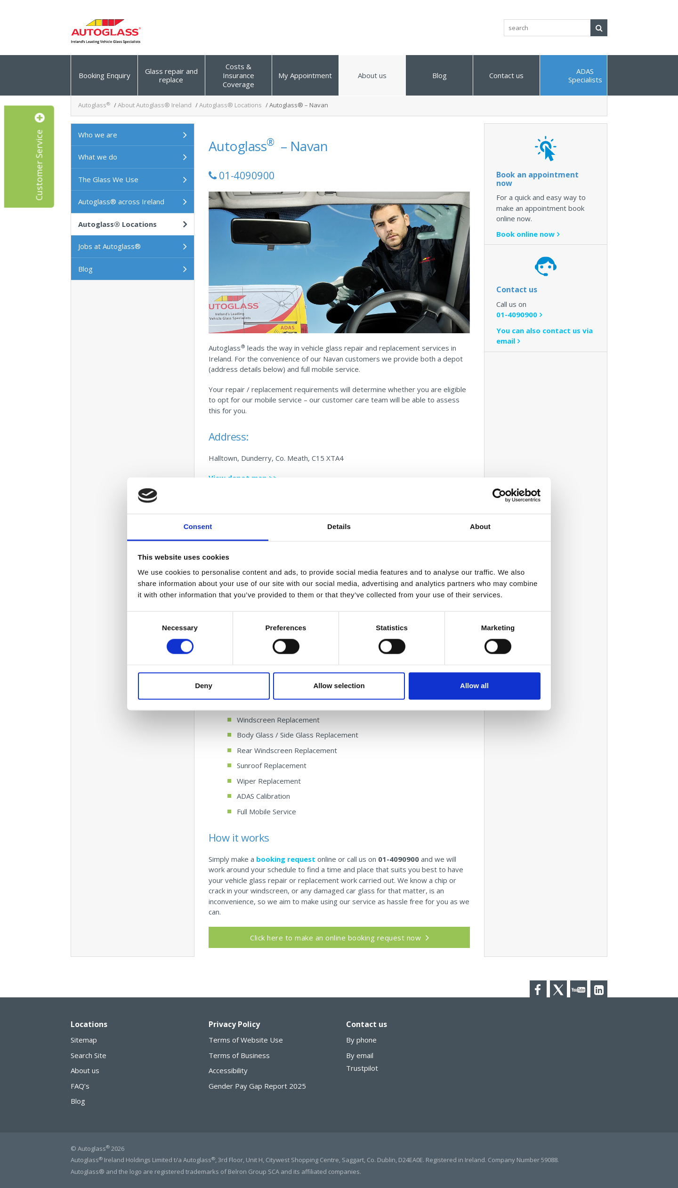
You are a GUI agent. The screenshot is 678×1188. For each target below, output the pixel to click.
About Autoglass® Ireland (155, 105)
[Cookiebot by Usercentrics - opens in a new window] (499, 496)
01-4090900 (516, 314)
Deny (203, 686)
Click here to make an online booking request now (335, 937)
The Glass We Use (108, 179)
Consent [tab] (198, 526)
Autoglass (94, 105)
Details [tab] (339, 526)
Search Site (88, 1055)
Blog (439, 75)
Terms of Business (239, 1055)
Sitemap (84, 1039)
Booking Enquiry (104, 75)
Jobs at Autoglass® (109, 246)
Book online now (525, 234)
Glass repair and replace (171, 75)
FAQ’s (80, 1086)
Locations (89, 1024)
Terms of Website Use (246, 1039)
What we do (97, 156)
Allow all (474, 686)
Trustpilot (362, 1068)
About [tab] (480, 526)
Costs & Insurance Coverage (238, 75)
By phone (361, 1039)
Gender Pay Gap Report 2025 (257, 1086)
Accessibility (228, 1070)
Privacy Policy (234, 1024)
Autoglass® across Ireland (121, 201)
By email (359, 1055)
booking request (285, 859)
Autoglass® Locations (230, 105)
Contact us (506, 75)
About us (372, 75)
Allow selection (338, 686)
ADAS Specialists (585, 75)
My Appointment (305, 75)
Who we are (97, 134)
